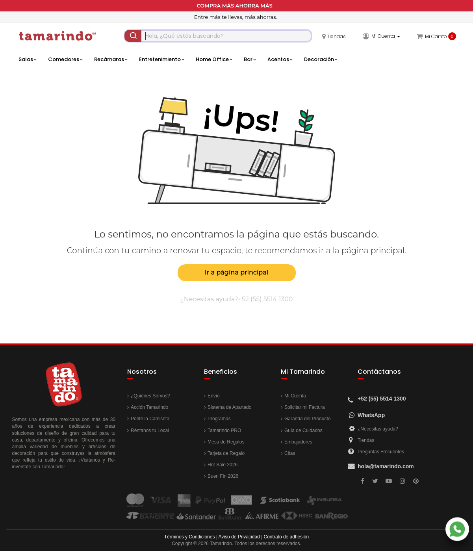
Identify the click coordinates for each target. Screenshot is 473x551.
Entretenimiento (161, 59)
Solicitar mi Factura (304, 407)
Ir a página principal (236, 272)
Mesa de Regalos (226, 442)
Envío (214, 396)
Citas (289, 453)
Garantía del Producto (307, 418)
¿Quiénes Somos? (150, 396)
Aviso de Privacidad (239, 537)
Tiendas (366, 440)
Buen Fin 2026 (223, 476)
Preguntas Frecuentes (381, 452)
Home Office (214, 59)
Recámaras (110, 59)
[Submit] (133, 36)
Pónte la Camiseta (150, 418)
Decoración (320, 59)
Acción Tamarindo (149, 407)
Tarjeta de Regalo (226, 453)
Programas (219, 418)
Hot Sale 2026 (222, 465)
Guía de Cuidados (303, 430)
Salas (27, 59)
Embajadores (298, 442)
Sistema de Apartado (229, 407)
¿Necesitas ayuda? (378, 429)
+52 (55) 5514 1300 (265, 299)
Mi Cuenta (295, 396)
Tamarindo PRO (224, 430)
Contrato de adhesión (286, 537)
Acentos (279, 59)
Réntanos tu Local (150, 430)
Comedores (65, 59)
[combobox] (218, 36)
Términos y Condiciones (189, 537)
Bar (250, 59)
